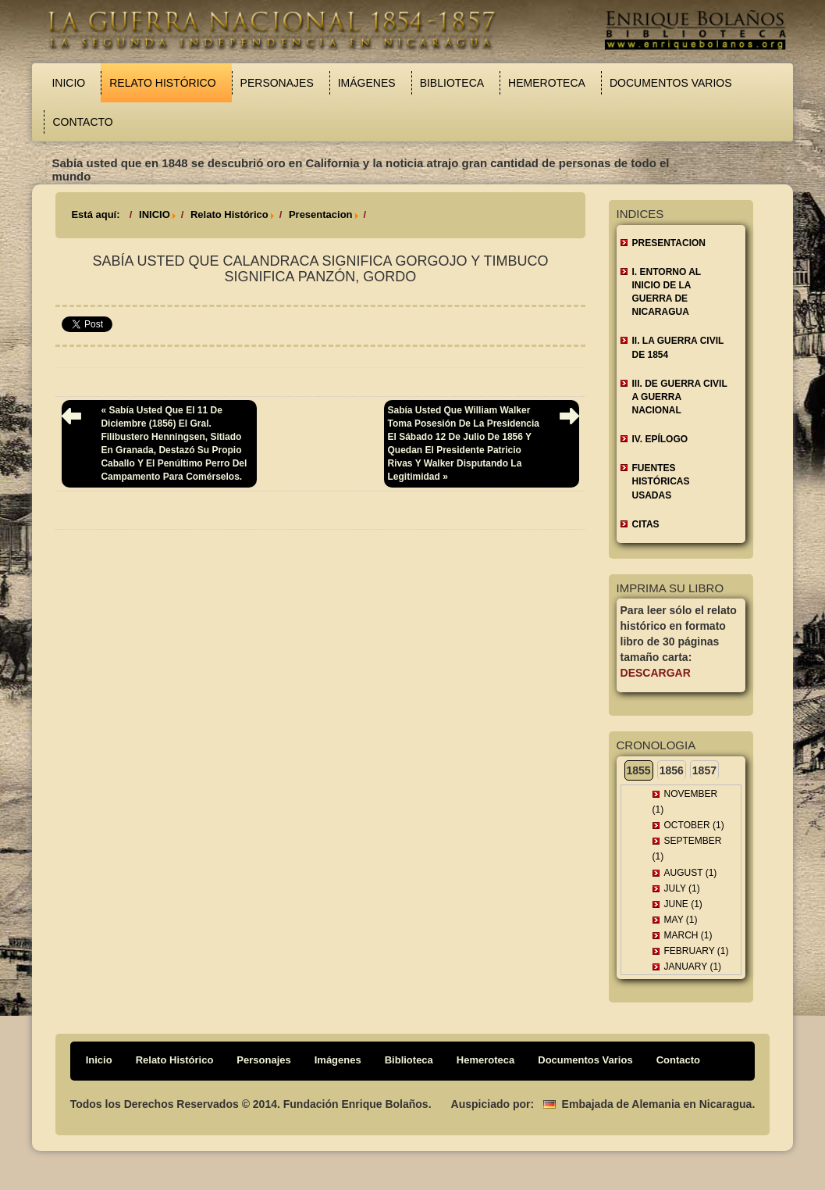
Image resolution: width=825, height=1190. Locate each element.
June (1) (683, 904)
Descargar (656, 672)
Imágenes (367, 83)
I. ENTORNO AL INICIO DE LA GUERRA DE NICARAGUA (667, 291)
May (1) (681, 919)
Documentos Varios (671, 83)
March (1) (688, 935)
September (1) (687, 848)
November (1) (685, 801)
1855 (639, 770)
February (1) (696, 950)
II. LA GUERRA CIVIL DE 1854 (678, 347)
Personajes (277, 83)
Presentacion (321, 214)
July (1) (682, 888)
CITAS (646, 524)
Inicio (68, 83)
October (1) (694, 825)
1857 (704, 770)
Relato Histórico (162, 83)
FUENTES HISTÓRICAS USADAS (661, 481)
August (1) (690, 872)
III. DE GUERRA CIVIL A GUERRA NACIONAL (679, 397)
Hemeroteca (546, 83)
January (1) (693, 966)
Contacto (82, 122)
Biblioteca (452, 83)
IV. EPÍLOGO (660, 439)
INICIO (154, 214)
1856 (672, 770)
